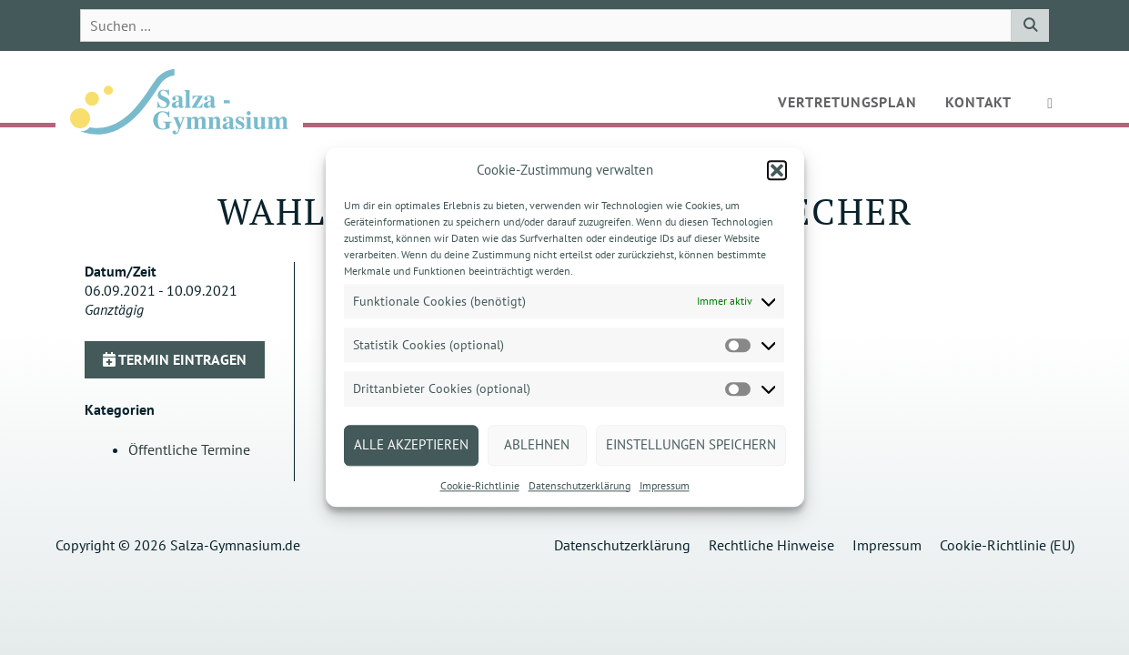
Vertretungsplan (847, 102)
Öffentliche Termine (189, 449)
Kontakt (978, 102)
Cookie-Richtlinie (479, 485)
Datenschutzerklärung (579, 485)
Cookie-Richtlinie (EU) (1007, 545)
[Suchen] (1030, 25)
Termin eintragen (175, 359)
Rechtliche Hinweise (771, 545)
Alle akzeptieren (411, 444)
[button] (777, 170)
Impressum (665, 485)
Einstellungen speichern (691, 444)
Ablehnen (537, 444)
